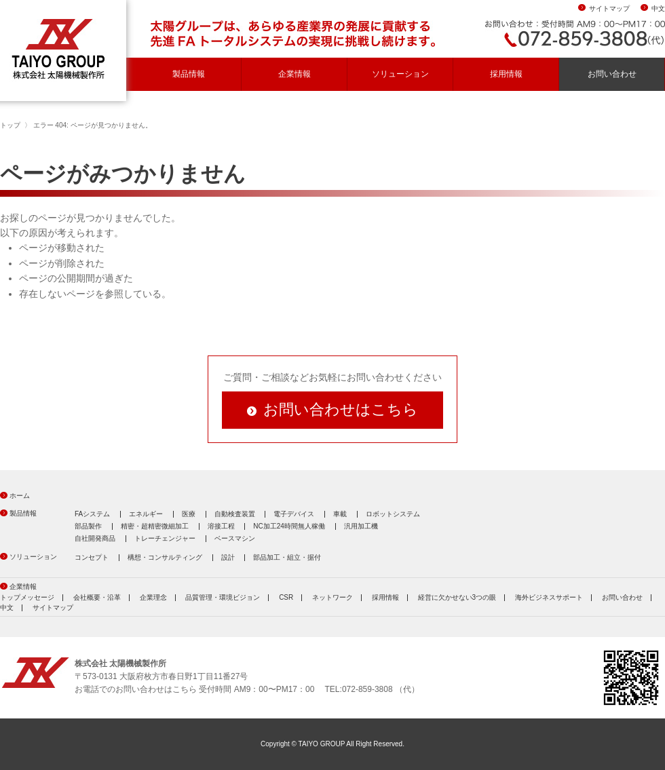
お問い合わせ (612, 74)
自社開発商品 (95, 538)
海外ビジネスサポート (549, 597)
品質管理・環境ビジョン (222, 597)
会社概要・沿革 (97, 597)
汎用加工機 (361, 526)
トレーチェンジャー (164, 538)
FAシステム (92, 514)
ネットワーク (332, 597)
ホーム (20, 495)
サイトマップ (609, 8)
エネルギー (146, 514)
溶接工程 (221, 526)
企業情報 (294, 74)
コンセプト (92, 557)
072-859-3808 (367, 689)
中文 (658, 8)
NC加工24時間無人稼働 (289, 526)
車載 (340, 514)
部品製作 (88, 526)
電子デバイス (293, 514)
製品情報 (188, 74)
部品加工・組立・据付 (287, 557)
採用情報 (506, 74)
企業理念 (153, 597)
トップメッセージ (27, 597)
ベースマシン (234, 538)
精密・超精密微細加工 (155, 526)
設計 (228, 557)
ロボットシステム (393, 514)
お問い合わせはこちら (340, 409)
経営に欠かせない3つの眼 (457, 597)
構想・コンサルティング (165, 557)
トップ (10, 125)
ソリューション (400, 74)
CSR (286, 597)
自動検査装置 (234, 514)
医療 (188, 514)
